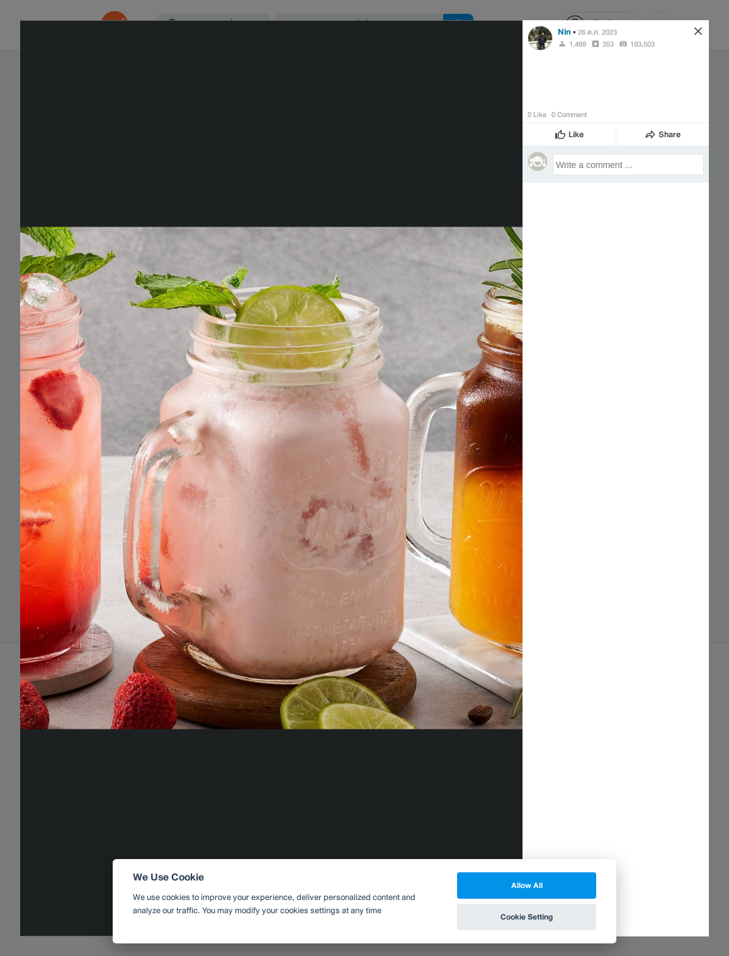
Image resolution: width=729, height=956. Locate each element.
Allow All (527, 885)
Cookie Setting (526, 917)
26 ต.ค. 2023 (597, 31)
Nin (564, 31)
